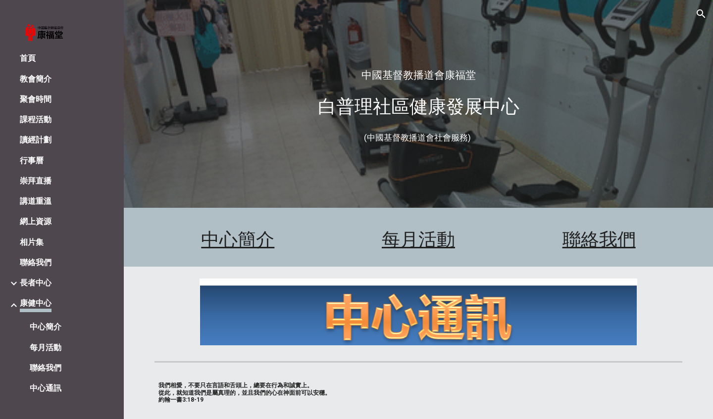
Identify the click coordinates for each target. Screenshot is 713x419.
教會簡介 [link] (35, 79)
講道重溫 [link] (35, 201)
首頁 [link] (28, 58)
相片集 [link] (32, 242)
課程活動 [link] (35, 119)
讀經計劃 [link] (35, 139)
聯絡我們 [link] (35, 262)
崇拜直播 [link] (35, 181)
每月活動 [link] (45, 347)
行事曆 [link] (32, 160)
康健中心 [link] (35, 303)
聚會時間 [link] (35, 99)
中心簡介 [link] (45, 326)
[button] (701, 14)
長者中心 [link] (35, 282)
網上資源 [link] (35, 221)
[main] (418, 75)
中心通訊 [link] (45, 388)
